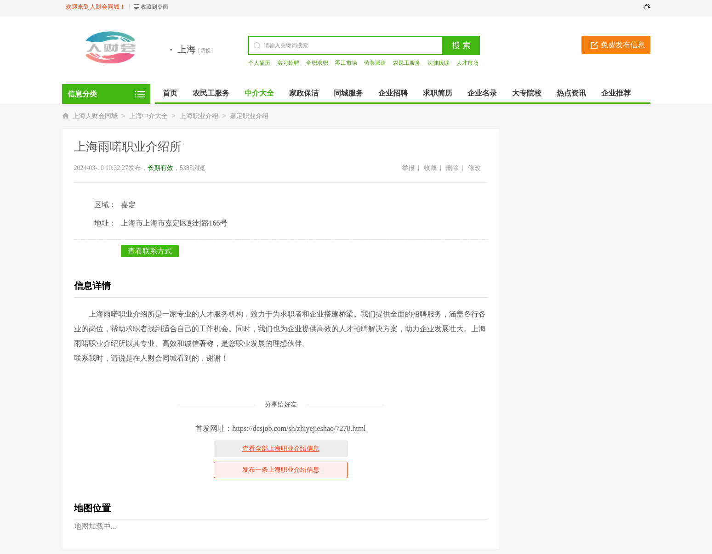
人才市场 (467, 63)
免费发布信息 (623, 45)
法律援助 (438, 63)
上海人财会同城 (95, 116)
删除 (452, 167)
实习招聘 (288, 63)
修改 (474, 167)
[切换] (205, 50)
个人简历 (259, 63)
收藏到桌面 (154, 7)
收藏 (430, 167)
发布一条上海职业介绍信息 (280, 469)
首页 (170, 93)
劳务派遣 (375, 63)
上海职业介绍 (199, 116)
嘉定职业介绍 (249, 116)
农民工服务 (407, 63)
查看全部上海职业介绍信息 (280, 448)
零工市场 (346, 63)
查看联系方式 (150, 251)
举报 (408, 167)
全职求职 (317, 63)
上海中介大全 (148, 116)
